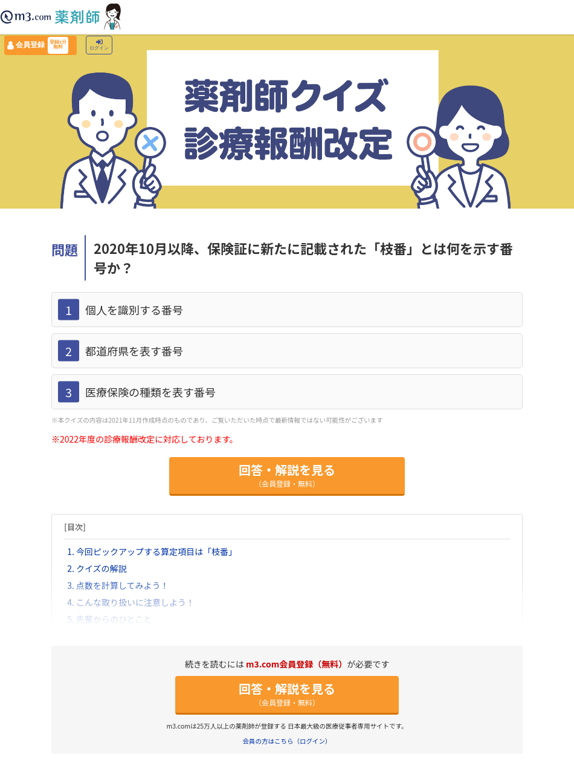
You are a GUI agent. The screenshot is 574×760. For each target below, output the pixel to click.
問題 (64, 249)
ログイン (99, 45)
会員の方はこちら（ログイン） (287, 740)
